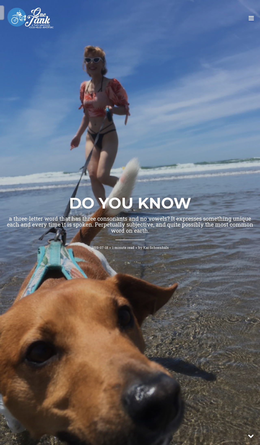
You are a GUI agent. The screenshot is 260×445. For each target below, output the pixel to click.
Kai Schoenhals (156, 247)
